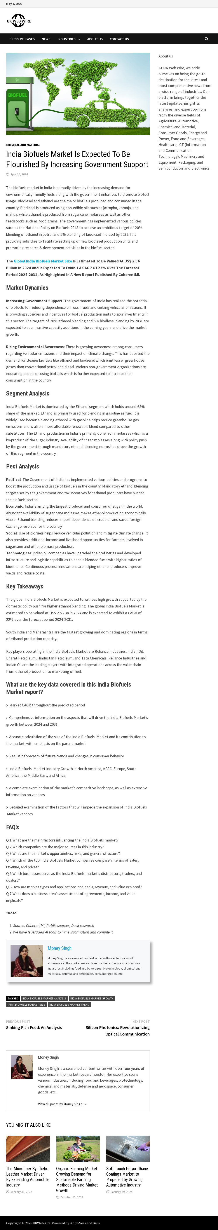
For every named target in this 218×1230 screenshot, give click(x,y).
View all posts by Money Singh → (62, 1104)
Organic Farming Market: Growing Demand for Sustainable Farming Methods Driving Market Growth (77, 1179)
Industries (67, 39)
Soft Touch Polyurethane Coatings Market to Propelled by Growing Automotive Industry (127, 1177)
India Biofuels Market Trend (69, 1004)
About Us (95, 39)
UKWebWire (42, 1223)
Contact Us (119, 39)
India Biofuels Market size (26, 1004)
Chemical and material (23, 145)
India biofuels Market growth (91, 998)
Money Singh (60, 948)
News (46, 39)
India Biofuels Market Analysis (44, 998)
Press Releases (22, 39)
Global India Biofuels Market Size (43, 261)
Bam (96, 1223)
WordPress (78, 1223)
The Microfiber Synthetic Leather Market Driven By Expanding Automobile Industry (27, 1177)
